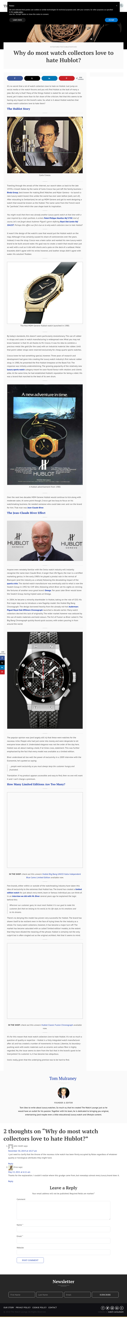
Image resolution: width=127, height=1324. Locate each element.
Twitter (107, 1164)
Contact (52, 1163)
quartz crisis (12, 583)
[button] (117, 5)
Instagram (112, 1164)
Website (20, 1104)
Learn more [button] (17, 20)
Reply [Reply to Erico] (10, 1037)
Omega (48, 590)
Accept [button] (111, 20)
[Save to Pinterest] (67, 78)
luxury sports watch (16, 369)
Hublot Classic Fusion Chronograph (57, 881)
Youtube (121, 1164)
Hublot (67, 47)
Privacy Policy (23, 1163)
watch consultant (115, 1168)
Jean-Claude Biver (36, 507)
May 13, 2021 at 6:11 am (19, 1028)
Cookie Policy (39, 1163)
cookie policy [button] (18, 12)
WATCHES (73, 47)
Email (20, 1092)
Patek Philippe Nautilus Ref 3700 (58, 218)
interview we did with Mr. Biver (26, 824)
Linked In (117, 1164)
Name (20, 1081)
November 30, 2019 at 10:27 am (22, 1007)
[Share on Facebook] (15, 78)
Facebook (103, 1164)
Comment (21, 1055)
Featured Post (58, 47)
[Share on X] (32, 78)
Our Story (9, 1163)
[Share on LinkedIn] (49, 78)
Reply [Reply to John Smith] (10, 1020)
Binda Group (12, 192)
